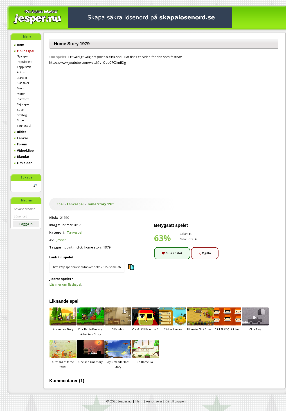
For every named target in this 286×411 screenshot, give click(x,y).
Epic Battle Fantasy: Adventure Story (90, 321)
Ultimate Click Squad (200, 319)
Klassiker (23, 83)
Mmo (20, 88)
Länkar (21, 138)
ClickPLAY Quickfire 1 (227, 319)
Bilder (20, 132)
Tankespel (24, 126)
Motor (21, 94)
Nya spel (22, 56)
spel (74, 301)
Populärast (24, 62)
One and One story (90, 352)
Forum (20, 144)
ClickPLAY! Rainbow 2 (145, 319)
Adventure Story (63, 319)
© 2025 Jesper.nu (119, 401)
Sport (20, 110)
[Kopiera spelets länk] (86, 267)
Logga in (26, 224)
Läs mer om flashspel (65, 284)
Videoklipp (24, 150)
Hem (19, 45)
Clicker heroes (172, 319)
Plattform (23, 99)
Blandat (22, 78)
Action (21, 72)
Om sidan (23, 163)
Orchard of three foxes (63, 354)
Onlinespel (24, 51)
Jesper (61, 240)
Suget (21, 120)
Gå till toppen (175, 401)
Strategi (22, 115)
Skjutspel (23, 104)
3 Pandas (117, 319)
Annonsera (154, 401)
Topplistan (24, 67)
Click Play (255, 319)
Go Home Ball (145, 352)
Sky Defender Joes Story (117, 354)
